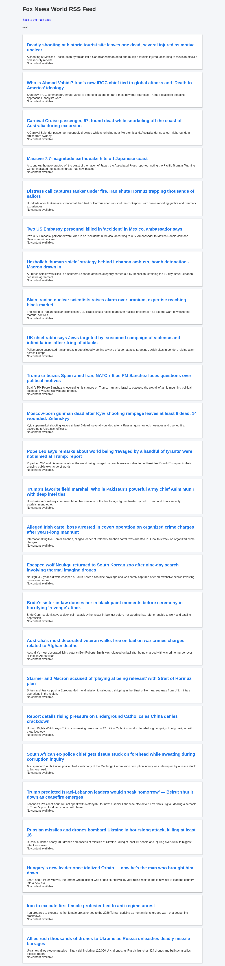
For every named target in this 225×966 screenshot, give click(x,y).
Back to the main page (37, 19)
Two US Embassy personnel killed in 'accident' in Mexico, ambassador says (104, 229)
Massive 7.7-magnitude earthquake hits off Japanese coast (87, 158)
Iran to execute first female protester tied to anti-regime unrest (91, 905)
